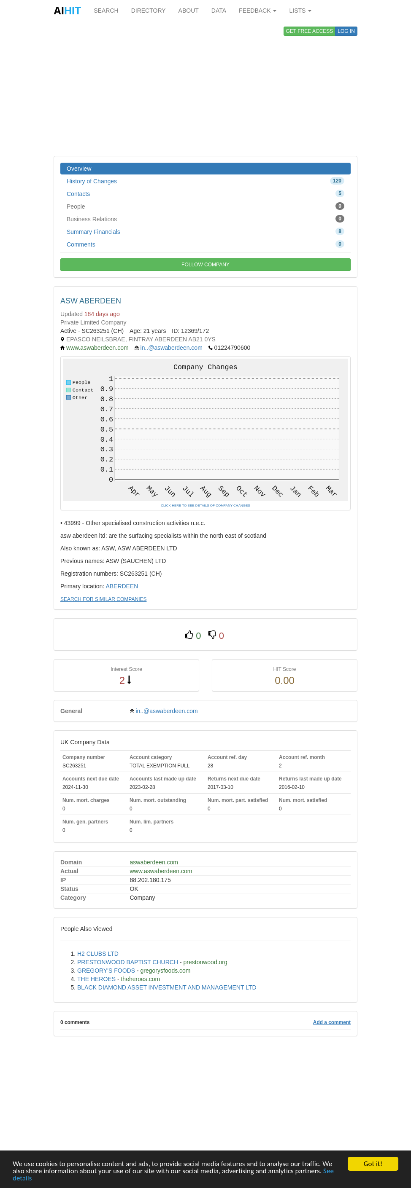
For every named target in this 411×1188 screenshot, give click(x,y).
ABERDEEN (121, 586)
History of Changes (205, 181)
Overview (79, 168)
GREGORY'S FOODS (106, 970)
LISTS (300, 10)
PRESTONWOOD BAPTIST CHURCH (127, 962)
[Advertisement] (205, 88)
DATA (218, 10)
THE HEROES (96, 979)
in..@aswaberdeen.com (172, 347)
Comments (205, 244)
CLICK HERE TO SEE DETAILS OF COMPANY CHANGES (205, 505)
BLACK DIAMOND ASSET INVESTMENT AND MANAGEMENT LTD (167, 987)
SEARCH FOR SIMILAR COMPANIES (103, 599)
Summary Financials (205, 231)
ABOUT (188, 10)
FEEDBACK (257, 10)
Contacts (205, 193)
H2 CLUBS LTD (98, 953)
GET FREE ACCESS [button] (309, 31)
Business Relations (205, 219)
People (205, 206)
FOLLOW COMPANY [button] (205, 265)
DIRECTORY (148, 10)
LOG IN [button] (346, 31)
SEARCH (106, 10)
